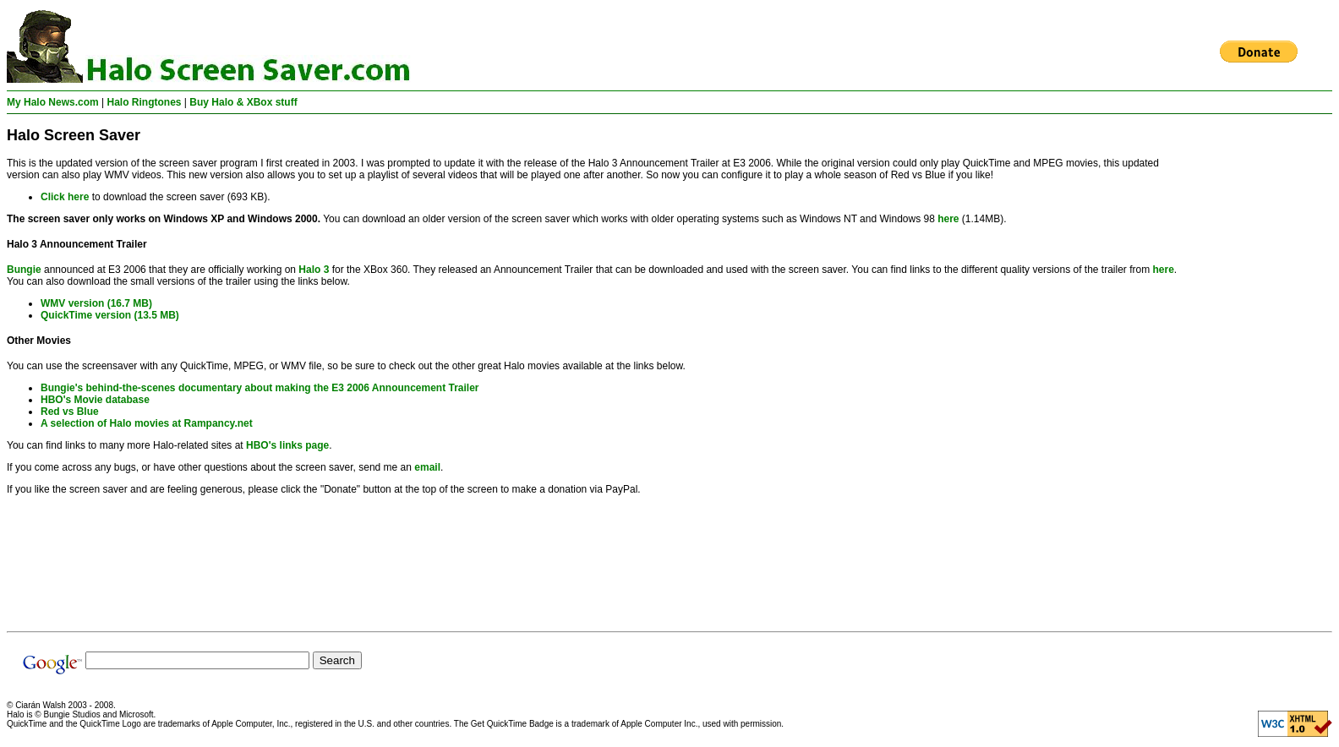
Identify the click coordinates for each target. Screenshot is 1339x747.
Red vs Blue (70, 411)
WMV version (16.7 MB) (96, 303)
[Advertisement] (1264, 372)
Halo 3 (313, 269)
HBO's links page (287, 445)
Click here (65, 197)
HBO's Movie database (95, 400)
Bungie (24, 269)
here (948, 219)
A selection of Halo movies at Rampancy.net (147, 423)
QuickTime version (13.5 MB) (110, 315)
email (427, 467)
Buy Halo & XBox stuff (243, 102)
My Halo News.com (53, 102)
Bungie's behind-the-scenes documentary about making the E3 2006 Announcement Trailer (260, 388)
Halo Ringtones (144, 102)
